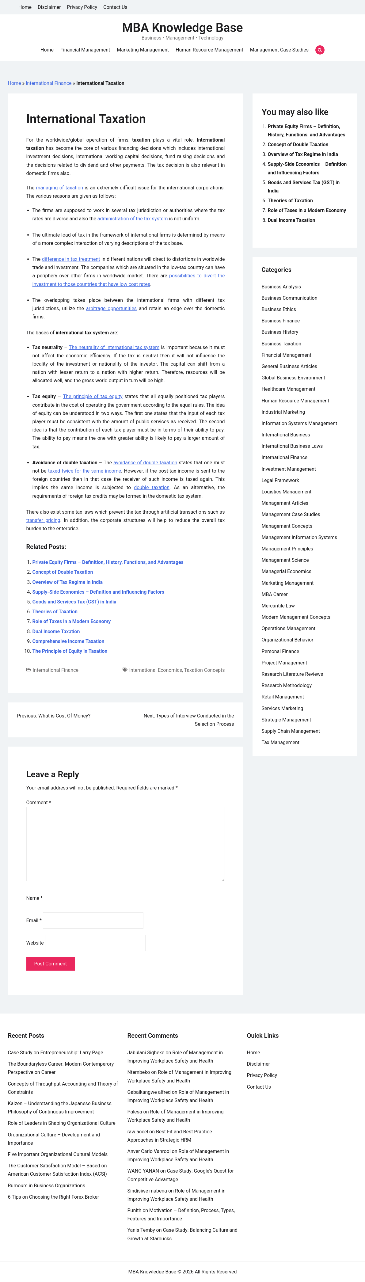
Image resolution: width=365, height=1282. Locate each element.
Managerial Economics (287, 571)
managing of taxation (59, 188)
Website (35, 943)
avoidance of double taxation (145, 463)
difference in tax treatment (71, 259)
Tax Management (281, 742)
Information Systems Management (299, 423)
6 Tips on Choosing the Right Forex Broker (53, 1197)
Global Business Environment (293, 378)
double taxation (151, 487)
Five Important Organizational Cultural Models (58, 1154)
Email (34, 920)
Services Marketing (282, 708)
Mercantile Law (278, 606)
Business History (280, 332)
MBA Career (275, 594)
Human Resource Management (209, 50)
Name (34, 898)
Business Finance (281, 321)
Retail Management (283, 697)
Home (25, 7)
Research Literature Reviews (292, 674)
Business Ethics (279, 309)
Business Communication (289, 298)
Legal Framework (280, 480)
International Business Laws (292, 446)
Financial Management (85, 50)
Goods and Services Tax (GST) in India (74, 602)
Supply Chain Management (291, 731)
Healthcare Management (289, 389)
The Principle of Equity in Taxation (70, 651)
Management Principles (287, 549)
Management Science (285, 560)
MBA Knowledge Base (182, 28)
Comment (38, 802)
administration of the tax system (132, 219)
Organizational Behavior (288, 640)
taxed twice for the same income (84, 471)
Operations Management (289, 628)
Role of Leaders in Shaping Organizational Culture (62, 1123)
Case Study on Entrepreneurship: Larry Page (55, 1053)
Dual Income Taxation (56, 631)
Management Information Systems (299, 537)
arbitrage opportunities (111, 308)
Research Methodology (287, 685)
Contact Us (115, 7)
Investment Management (289, 469)
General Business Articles (289, 366)
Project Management (284, 663)
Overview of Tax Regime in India (67, 582)
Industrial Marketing (283, 412)
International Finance (48, 83)
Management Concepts (287, 526)
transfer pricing (43, 520)
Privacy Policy (82, 7)
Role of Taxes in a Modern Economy (71, 621)
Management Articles (285, 503)
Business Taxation (282, 344)
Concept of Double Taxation (62, 572)
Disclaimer (49, 7)
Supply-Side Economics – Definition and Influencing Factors (98, 592)
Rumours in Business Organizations (46, 1186)
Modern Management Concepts (296, 617)
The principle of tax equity (93, 396)
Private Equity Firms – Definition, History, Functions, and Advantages (108, 562)
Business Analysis (281, 287)
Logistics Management (287, 492)
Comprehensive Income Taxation (68, 641)
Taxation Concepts (204, 670)
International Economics (155, 670)
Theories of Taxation (55, 611)
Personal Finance (280, 651)
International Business (286, 435)
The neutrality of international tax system (114, 347)
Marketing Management (143, 50)
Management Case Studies (279, 50)
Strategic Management (286, 720)
